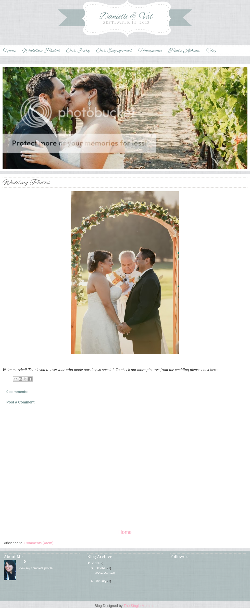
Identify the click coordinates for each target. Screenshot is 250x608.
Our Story (78, 51)
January (101, 581)
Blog (211, 51)
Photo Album (183, 51)
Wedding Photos (41, 51)
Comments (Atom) (39, 543)
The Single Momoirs (139, 606)
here (213, 370)
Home (9, 51)
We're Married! (105, 573)
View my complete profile (36, 568)
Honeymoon (150, 51)
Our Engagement (114, 51)
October (101, 568)
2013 (95, 563)
